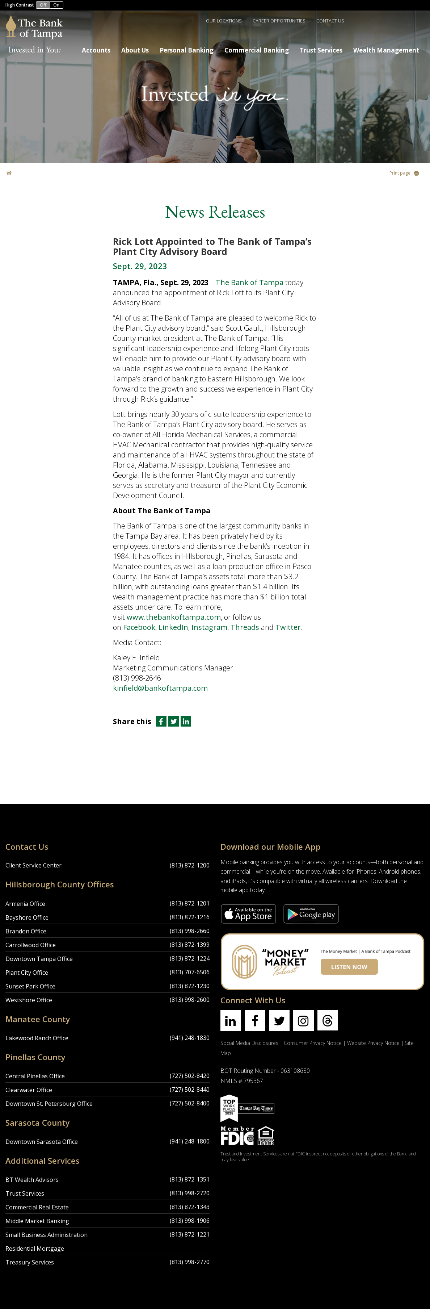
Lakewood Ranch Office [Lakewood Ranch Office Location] (36, 1038)
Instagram (209, 627)
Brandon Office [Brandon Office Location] (25, 931)
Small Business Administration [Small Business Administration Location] (46, 1235)
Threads (245, 627)
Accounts (96, 50)
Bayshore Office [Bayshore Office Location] (27, 917)
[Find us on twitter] (279, 1020)
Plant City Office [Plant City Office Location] (26, 972)
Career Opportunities (279, 20)
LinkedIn (173, 627)
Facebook (139, 627)
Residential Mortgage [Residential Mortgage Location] (34, 1248)
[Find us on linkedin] (230, 1020)
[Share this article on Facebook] (160, 721)
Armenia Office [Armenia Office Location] (25, 904)
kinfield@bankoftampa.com (160, 688)
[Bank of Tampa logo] (34, 20)
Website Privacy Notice (373, 1043)
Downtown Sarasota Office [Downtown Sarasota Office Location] (41, 1142)
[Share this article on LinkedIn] (186, 721)
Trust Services (321, 50)
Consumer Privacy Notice (313, 1043)
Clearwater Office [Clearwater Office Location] (28, 1090)
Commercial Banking (256, 50)
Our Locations (224, 20)
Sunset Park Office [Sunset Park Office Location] (30, 986)
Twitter (288, 627)
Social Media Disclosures (249, 1043)
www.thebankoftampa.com (174, 617)
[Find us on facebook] (255, 1020)
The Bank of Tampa (250, 282)
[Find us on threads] (327, 1020)
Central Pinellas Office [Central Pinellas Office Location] (35, 1076)
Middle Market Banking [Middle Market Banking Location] (37, 1221)
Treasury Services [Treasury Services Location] (29, 1262)
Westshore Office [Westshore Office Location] (28, 1000)
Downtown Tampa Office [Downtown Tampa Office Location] (39, 959)
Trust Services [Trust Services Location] (24, 1193)
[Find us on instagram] (303, 1020)
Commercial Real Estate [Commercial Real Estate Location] (37, 1207)
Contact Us (330, 20)
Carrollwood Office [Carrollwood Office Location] (30, 945)
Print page (404, 173)
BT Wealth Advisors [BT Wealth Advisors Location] (32, 1180)
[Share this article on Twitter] (174, 721)
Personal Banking (187, 50)
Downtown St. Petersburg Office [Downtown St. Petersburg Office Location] (49, 1104)
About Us (135, 50)
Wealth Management (386, 50)
